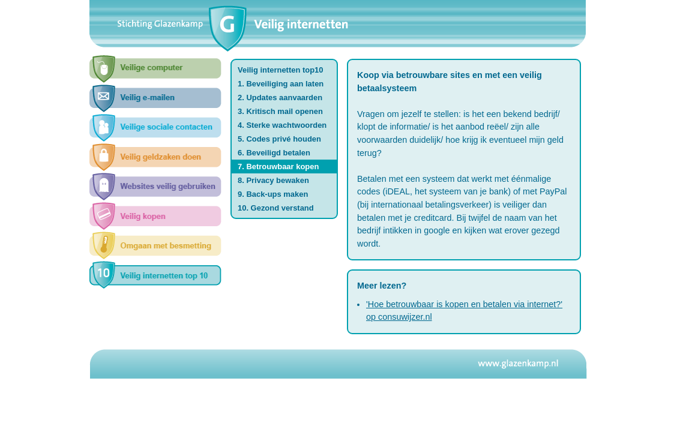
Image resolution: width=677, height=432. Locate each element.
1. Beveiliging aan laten (280, 83)
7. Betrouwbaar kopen (278, 166)
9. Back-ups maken (273, 194)
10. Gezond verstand (276, 207)
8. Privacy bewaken (273, 180)
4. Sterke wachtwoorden (282, 125)
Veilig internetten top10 (280, 69)
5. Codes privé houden (279, 138)
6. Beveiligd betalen (274, 152)
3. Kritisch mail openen (280, 111)
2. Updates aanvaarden (280, 97)
